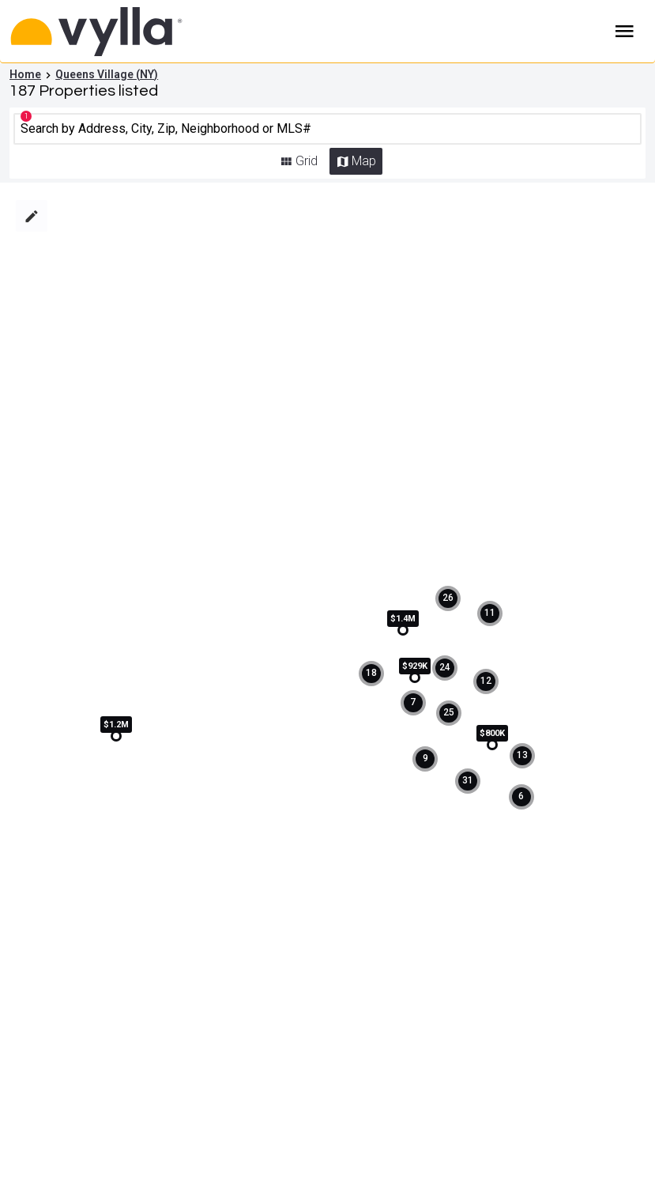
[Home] (128, 32)
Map (364, 160)
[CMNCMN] (327, 129)
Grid (307, 160)
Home (25, 74)
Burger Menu (624, 31)
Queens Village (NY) (106, 74)
